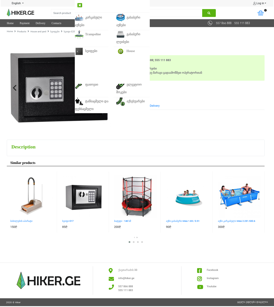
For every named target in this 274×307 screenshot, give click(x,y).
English (14, 3)
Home (10, 31)
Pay (141, 105)
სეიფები (55, 31)
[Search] (126, 13)
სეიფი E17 (68, 221)
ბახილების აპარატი (23, 221)
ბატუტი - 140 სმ (123, 221)
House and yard (38, 31)
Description (126, 105)
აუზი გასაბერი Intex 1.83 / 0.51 (185, 221)
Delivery (155, 105)
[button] (15, 88)
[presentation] (134, 238)
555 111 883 (242, 23)
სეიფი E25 (69, 31)
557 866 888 (224, 23)
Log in (258, 3)
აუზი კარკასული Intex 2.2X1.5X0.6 (239, 221)
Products (21, 31)
